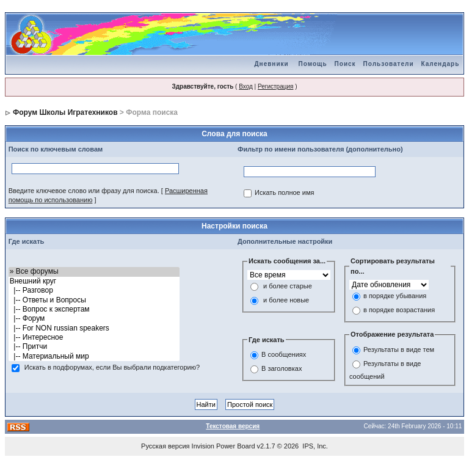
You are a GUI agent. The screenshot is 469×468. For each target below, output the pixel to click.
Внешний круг (94, 281)
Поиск (345, 63)
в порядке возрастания (399, 310)
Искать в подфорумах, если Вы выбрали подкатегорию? (112, 367)
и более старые (287, 286)
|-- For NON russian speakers (94, 328)
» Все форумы (94, 271)
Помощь (312, 63)
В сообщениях (283, 354)
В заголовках (281, 368)
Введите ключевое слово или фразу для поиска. (84, 190)
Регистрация (275, 86)
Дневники (271, 63)
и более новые (286, 300)
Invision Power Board (223, 446)
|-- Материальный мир (94, 356)
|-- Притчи (94, 346)
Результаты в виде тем (398, 349)
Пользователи (388, 63)
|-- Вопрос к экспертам (94, 309)
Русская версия (165, 446)
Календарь (440, 63)
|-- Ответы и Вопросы (94, 300)
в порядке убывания (394, 296)
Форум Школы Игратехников (65, 112)
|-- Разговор (94, 290)
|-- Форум (94, 318)
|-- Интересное (94, 337)
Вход (246, 86)
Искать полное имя (284, 193)
